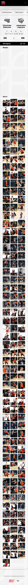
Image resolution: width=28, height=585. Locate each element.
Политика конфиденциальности (14, 576)
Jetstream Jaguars (21, 26)
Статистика (7, 12)
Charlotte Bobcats (7, 26)
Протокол (19, 12)
